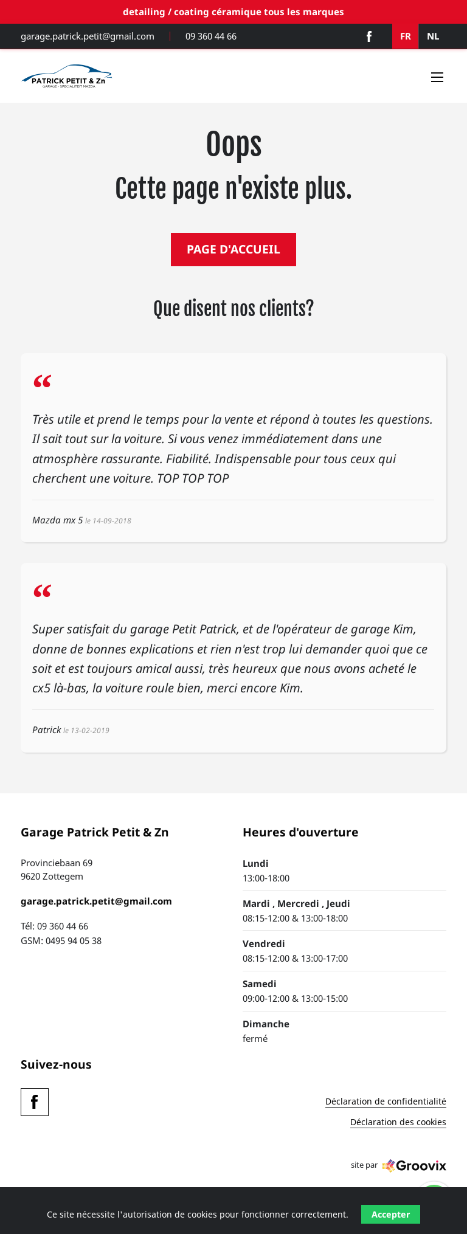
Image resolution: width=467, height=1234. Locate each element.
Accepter (391, 1214)
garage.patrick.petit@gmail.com (87, 36)
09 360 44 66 (211, 36)
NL (433, 36)
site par (398, 1166)
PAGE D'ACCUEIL (233, 249)
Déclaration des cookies (398, 1123)
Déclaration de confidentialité (385, 1102)
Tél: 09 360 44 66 (54, 926)
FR (405, 36)
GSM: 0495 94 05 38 (61, 940)
